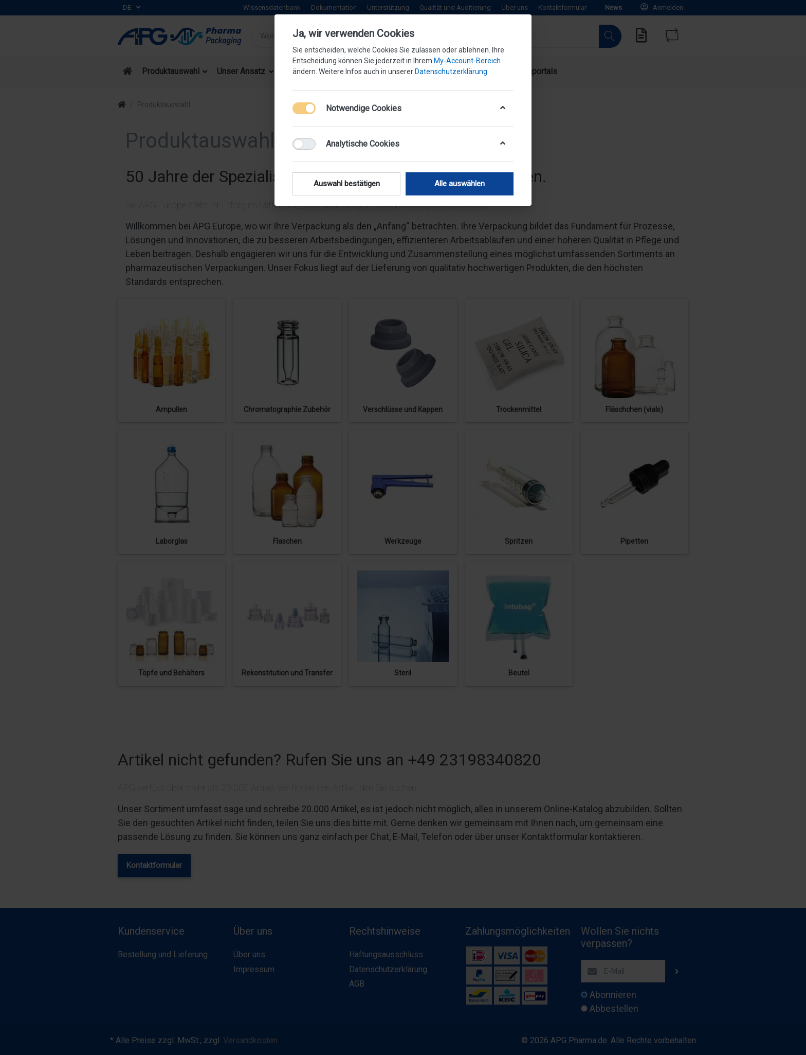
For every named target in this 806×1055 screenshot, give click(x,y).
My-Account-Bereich (467, 61)
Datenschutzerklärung (451, 71)
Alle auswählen (459, 183)
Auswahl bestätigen (347, 183)
